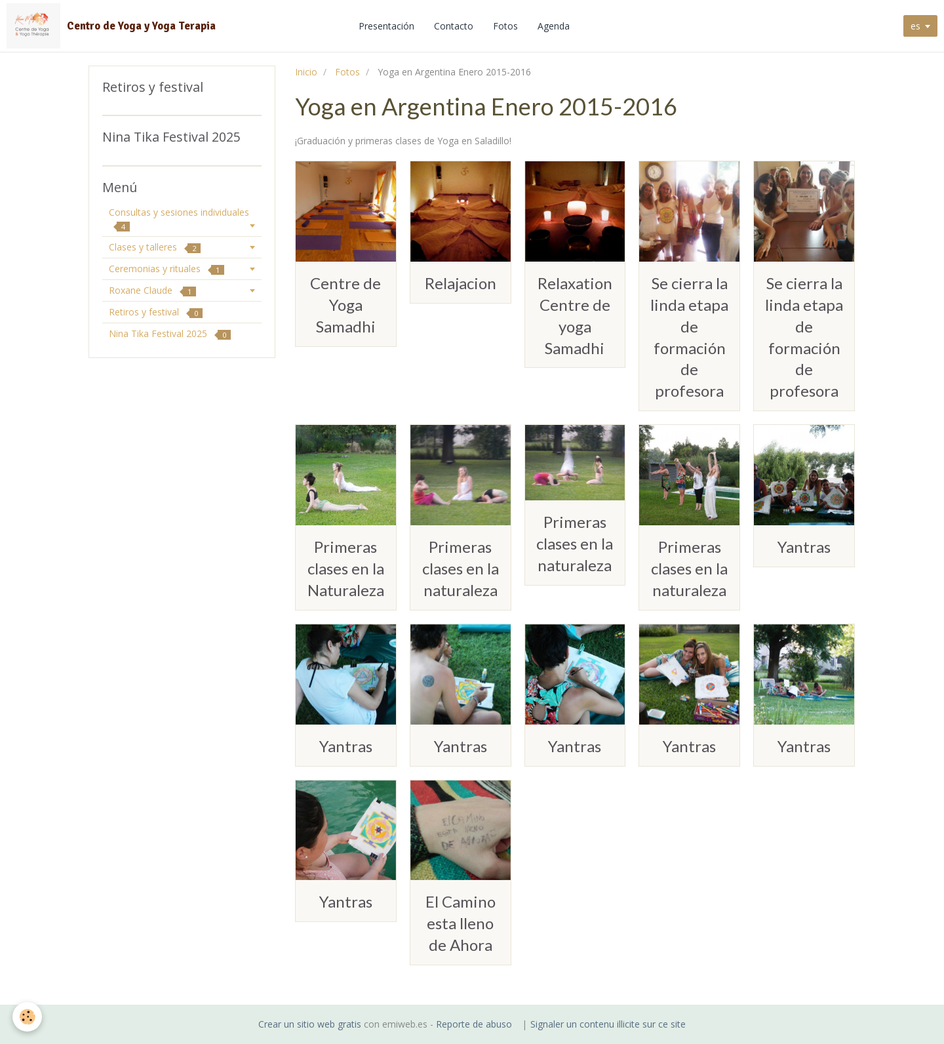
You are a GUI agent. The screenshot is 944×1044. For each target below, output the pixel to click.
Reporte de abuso (474, 1024)
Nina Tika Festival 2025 (170, 333)
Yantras (804, 546)
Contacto (455, 26)
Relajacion (460, 282)
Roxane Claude (152, 290)
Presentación (388, 26)
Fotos (506, 26)
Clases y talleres (155, 247)
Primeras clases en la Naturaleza (345, 568)
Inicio (306, 72)
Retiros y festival (156, 312)
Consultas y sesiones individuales (179, 218)
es (915, 26)
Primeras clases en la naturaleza (460, 568)
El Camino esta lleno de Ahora (460, 923)
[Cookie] (28, 1017)
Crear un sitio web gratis (309, 1024)
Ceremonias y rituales (166, 268)
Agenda (555, 26)
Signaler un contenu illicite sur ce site (608, 1024)
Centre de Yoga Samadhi (345, 304)
